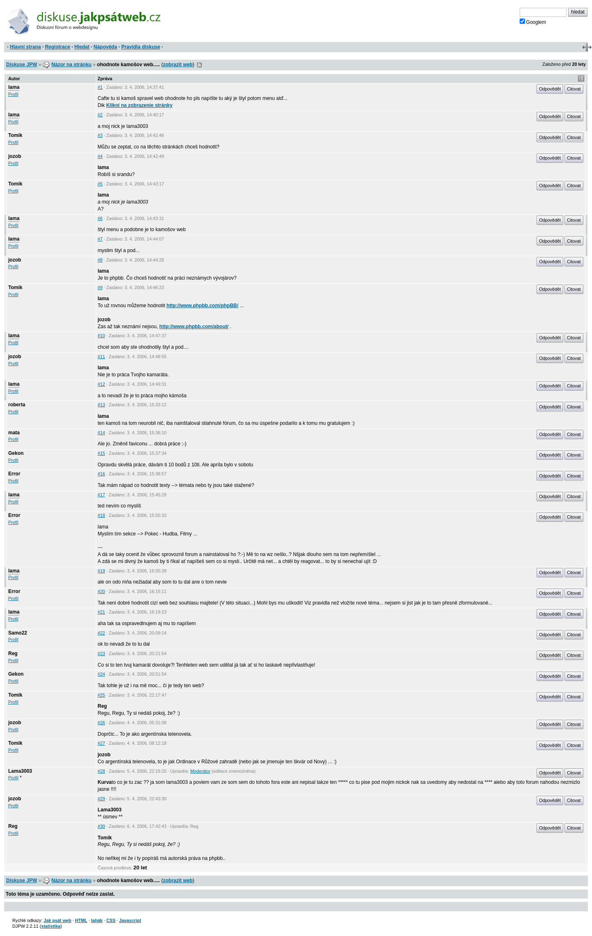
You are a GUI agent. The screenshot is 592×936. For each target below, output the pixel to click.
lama (13, 87)
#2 (100, 114)
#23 (101, 653)
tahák (96, 920)
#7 (100, 238)
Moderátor (200, 771)
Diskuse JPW (21, 64)
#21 (101, 611)
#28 (101, 771)
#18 (101, 515)
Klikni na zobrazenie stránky (139, 105)
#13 (101, 404)
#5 (100, 183)
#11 (101, 356)
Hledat (82, 47)
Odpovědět (550, 88)
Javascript (130, 920)
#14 (101, 432)
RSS (199, 65)
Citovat (574, 88)
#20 (101, 591)
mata (14, 433)
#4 (100, 156)
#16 (101, 473)
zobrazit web (178, 64)
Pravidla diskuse (140, 47)
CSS (111, 920)
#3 (100, 135)
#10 (101, 335)
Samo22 (17, 633)
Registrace (57, 47)
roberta (16, 405)
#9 (100, 287)
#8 (100, 259)
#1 (100, 87)
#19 (101, 570)
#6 (100, 218)
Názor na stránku (71, 64)
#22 (101, 632)
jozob (14, 156)
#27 (101, 743)
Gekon (15, 453)
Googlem (533, 22)
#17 (101, 494)
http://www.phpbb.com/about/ (194, 326)
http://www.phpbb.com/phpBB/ (202, 305)
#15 (101, 453)
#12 (101, 384)
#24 (101, 674)
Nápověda (105, 47)
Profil (13, 94)
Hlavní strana (25, 47)
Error (14, 474)
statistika (50, 926)
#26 (101, 722)
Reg (13, 653)
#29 (101, 798)
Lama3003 (20, 771)
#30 (101, 826)
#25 (101, 695)
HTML (81, 920)
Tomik (15, 135)
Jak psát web (57, 920)
